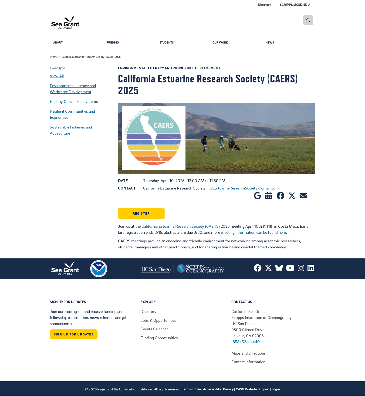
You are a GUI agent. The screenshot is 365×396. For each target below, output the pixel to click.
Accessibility (212, 389)
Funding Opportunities (159, 337)
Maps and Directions (248, 352)
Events (53, 56)
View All (57, 75)
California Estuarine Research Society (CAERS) (181, 226)
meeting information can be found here (253, 232)
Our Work (221, 43)
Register (141, 213)
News (270, 43)
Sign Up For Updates (74, 334)
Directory (264, 4)
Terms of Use (191, 389)
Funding (113, 43)
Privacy (228, 389)
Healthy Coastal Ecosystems (74, 101)
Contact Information (248, 361)
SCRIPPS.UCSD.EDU (295, 4)
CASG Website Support (253, 389)
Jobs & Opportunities (158, 320)
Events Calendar (154, 328)
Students (167, 43)
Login (276, 389)
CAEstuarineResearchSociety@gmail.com (244, 187)
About (58, 43)
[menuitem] (295, 4)
